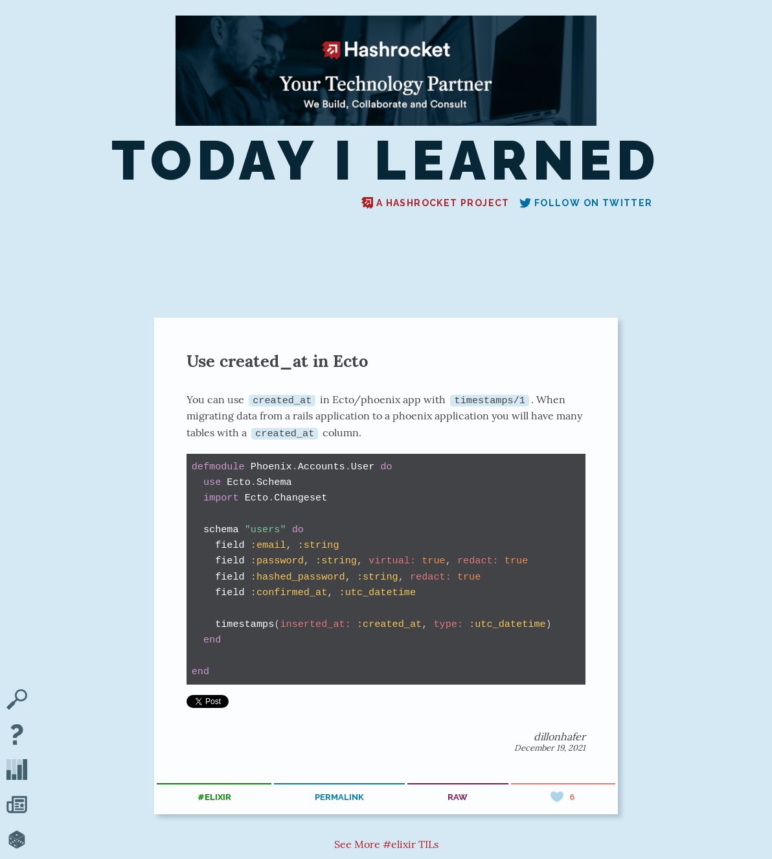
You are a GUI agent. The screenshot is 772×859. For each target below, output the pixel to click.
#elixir (214, 797)
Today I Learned (385, 161)
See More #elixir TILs (386, 843)
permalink (339, 797)
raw (458, 797)
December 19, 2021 (549, 747)
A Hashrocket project (435, 203)
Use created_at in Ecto (277, 360)
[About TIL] (16, 736)
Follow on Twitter (586, 203)
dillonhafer (559, 735)
